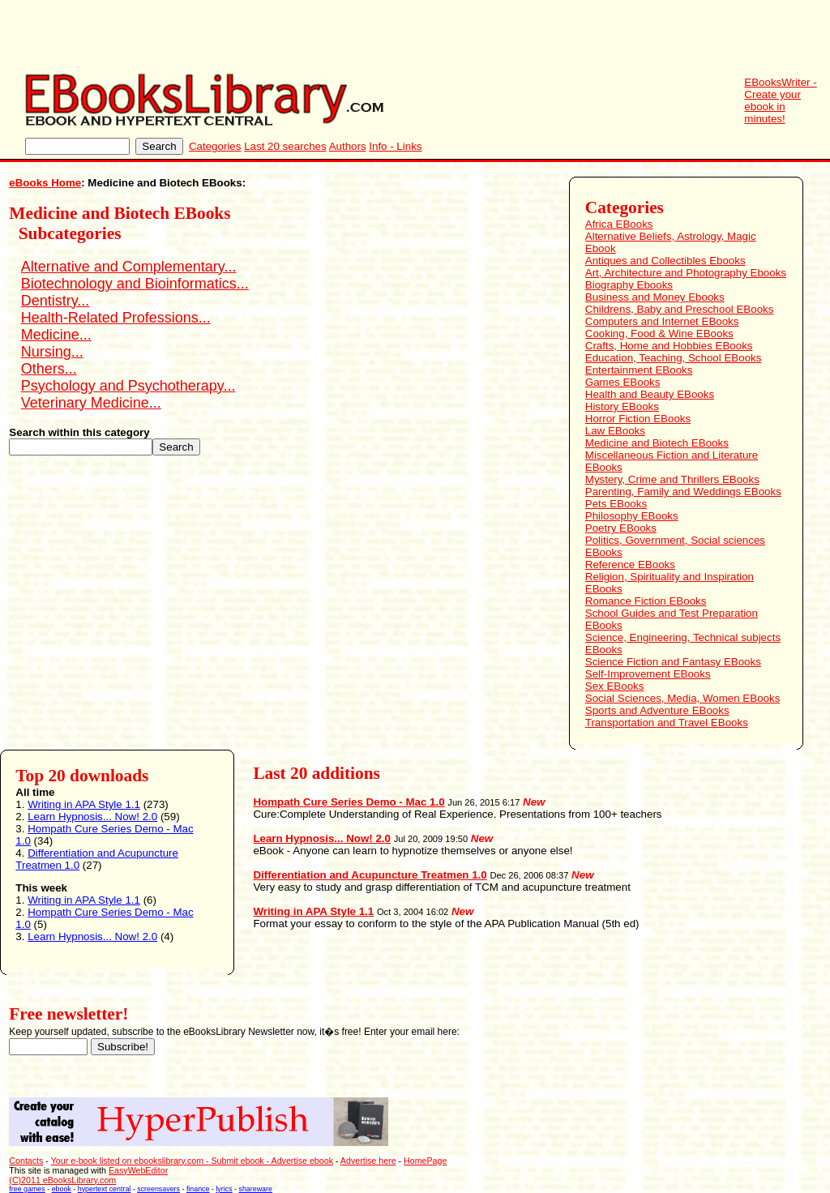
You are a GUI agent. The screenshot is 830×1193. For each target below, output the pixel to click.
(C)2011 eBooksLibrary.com (62, 1180)
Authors (347, 146)
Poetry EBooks (621, 528)
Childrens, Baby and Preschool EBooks (679, 309)
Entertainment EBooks (639, 370)
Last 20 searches (285, 146)
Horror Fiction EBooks (638, 419)
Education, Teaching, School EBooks (673, 358)
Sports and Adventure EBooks (657, 710)
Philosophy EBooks (631, 516)
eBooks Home (45, 183)
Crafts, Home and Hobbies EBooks (669, 346)
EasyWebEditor (138, 1170)
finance (198, 1189)
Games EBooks (623, 382)
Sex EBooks (614, 686)
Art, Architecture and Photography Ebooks (685, 273)
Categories (215, 146)
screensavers (158, 1189)
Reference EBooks (630, 564)
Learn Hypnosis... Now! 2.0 (92, 816)
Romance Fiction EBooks (646, 601)
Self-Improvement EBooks (648, 674)
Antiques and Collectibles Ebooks (665, 260)
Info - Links (395, 146)
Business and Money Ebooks (655, 297)
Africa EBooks (619, 224)
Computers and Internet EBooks (662, 321)
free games (27, 1189)
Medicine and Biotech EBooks (657, 443)
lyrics (224, 1189)
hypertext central (104, 1189)
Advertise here (368, 1160)
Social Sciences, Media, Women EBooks (683, 698)
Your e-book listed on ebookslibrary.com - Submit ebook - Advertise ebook (192, 1160)
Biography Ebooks (629, 285)
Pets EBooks (616, 504)
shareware (255, 1189)
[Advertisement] (535, 36)
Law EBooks (615, 431)
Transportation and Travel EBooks (666, 722)
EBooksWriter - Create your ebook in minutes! (780, 100)
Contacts (26, 1160)
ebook (61, 1189)
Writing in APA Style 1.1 (84, 804)
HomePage (425, 1160)
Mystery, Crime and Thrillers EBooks (672, 479)
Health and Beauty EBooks (649, 394)
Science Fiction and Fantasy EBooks (673, 662)
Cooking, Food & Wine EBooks (659, 333)
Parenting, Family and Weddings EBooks (683, 491)
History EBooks (622, 406)
